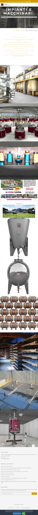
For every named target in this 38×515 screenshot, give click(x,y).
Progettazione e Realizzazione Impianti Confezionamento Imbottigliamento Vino (19, 56)
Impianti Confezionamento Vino (8, 479)
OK (23, 513)
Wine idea (29, 1)
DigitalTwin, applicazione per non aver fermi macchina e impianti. (19, 40)
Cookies (17, 507)
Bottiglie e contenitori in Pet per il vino (19, 42)
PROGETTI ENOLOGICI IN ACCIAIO (27, 46)
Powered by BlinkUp (25, 507)
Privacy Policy (11, 507)
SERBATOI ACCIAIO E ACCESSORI (10, 46)
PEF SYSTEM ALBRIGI (19, 48)
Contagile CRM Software (19, 37)
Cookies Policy (17, 513)
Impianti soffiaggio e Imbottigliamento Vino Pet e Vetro (19, 50)
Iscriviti (34, 493)
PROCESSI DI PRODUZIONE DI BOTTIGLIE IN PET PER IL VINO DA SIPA (19, 44)
